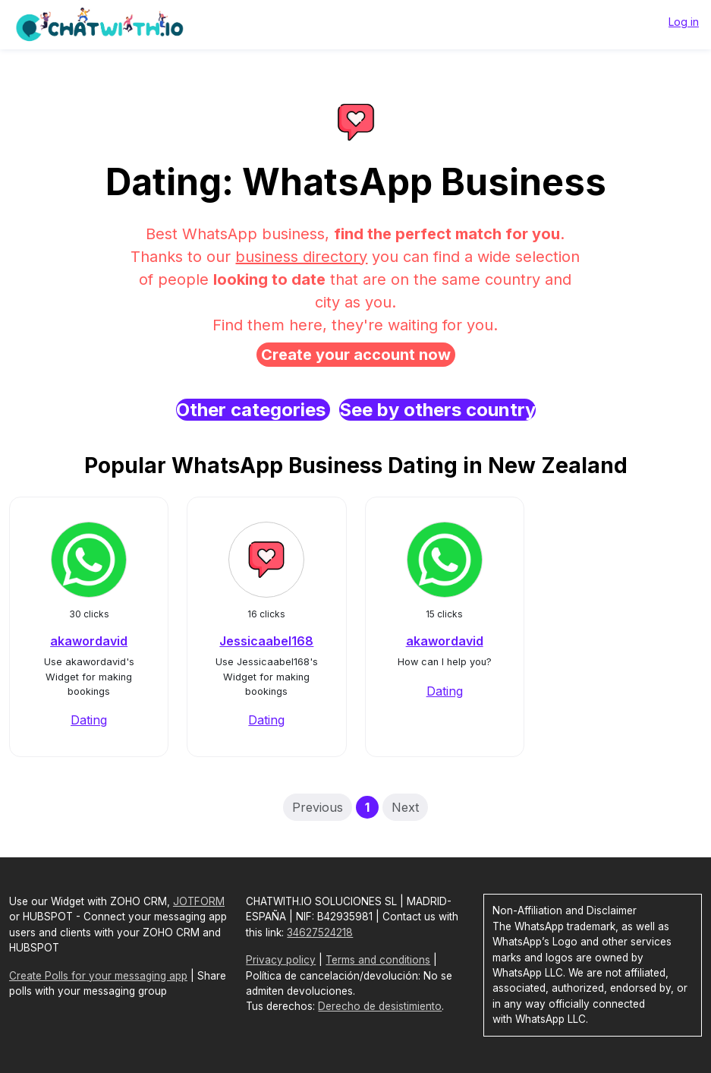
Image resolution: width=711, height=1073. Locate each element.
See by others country (437, 410)
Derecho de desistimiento (380, 1006)
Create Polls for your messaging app (98, 976)
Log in (684, 21)
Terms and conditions (378, 960)
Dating (89, 719)
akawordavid (88, 641)
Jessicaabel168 (266, 641)
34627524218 (320, 932)
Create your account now (356, 355)
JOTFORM (199, 901)
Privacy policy (281, 960)
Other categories (253, 410)
